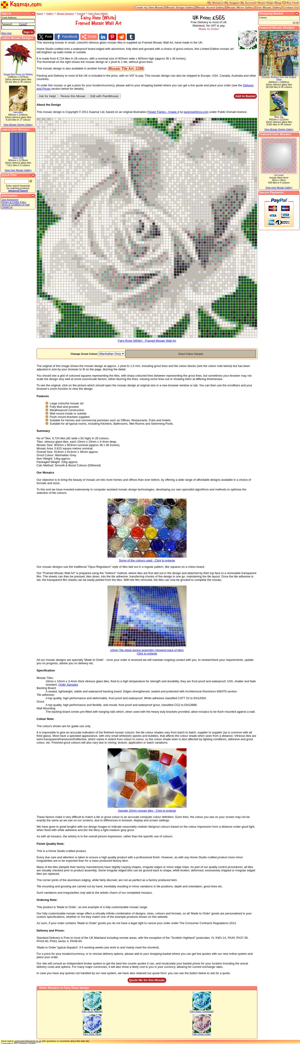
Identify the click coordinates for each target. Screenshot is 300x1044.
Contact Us (291, 7)
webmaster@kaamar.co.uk (27, 1040)
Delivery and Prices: (51, 929)
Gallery (50, 13)
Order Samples (68, 683)
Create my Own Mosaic (149, 7)
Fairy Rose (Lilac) (201, 1033)
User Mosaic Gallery (268, 7)
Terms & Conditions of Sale (15, 205)
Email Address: (9, 17)
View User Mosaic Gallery (18, 170)
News (261, 2)
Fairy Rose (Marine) (92, 1010)
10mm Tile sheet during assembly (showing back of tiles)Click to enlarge (147, 649)
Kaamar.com (21, 4)
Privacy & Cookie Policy (13, 202)
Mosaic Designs (65, 13)
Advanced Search (18, 191)
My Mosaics (215, 2)
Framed (81, 13)
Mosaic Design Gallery (180, 7)
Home (40, 13)
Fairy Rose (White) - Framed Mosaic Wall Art (147, 339)
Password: (6, 24)
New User (6, 33)
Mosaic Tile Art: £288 (126, 68)
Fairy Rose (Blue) (92, 1033)
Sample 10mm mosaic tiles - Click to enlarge (147, 809)
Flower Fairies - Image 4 (163, 111)
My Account (248, 2)
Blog (278, 2)
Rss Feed (292, 2)
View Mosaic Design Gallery (18, 125)
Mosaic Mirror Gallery (240, 7)
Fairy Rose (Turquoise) (202, 1010)
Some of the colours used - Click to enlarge (147, 558)
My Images (232, 2)
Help (270, 2)
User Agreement (9, 200)
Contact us (7, 207)
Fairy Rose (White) (98, 13)
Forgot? (23, 24)
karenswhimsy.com (196, 111)
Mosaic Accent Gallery (211, 7)
